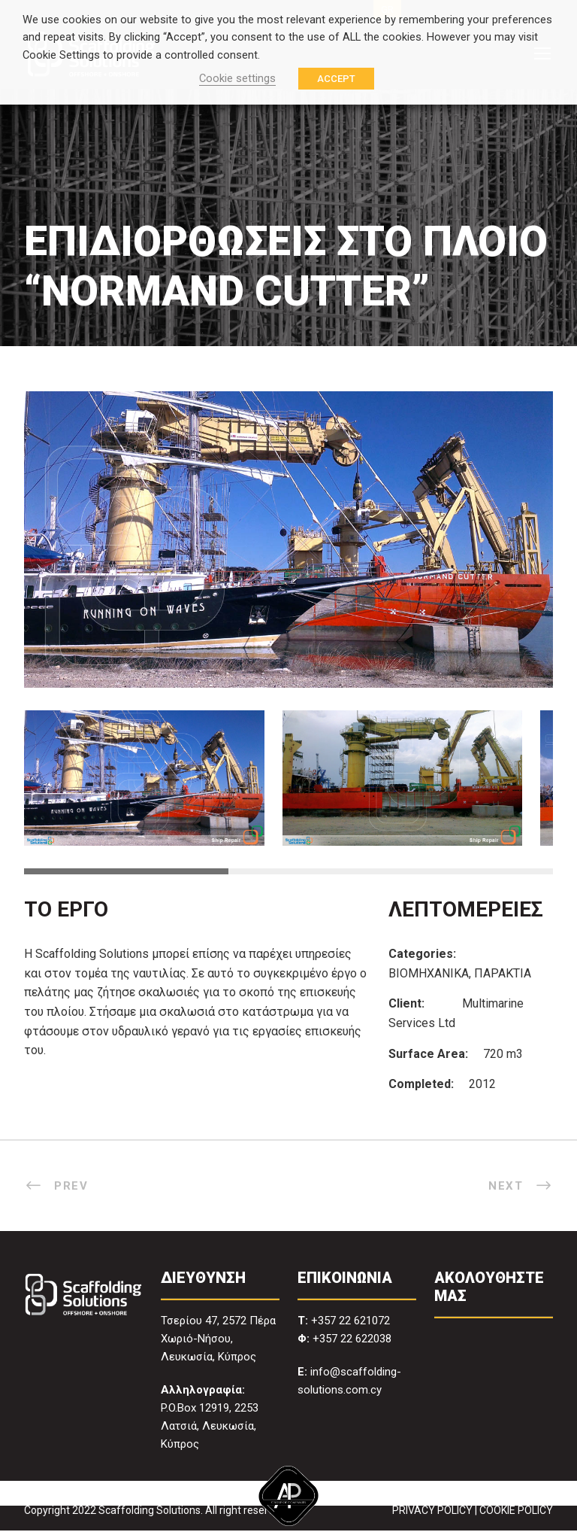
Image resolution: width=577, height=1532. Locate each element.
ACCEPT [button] (336, 78)
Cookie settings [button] (237, 78)
